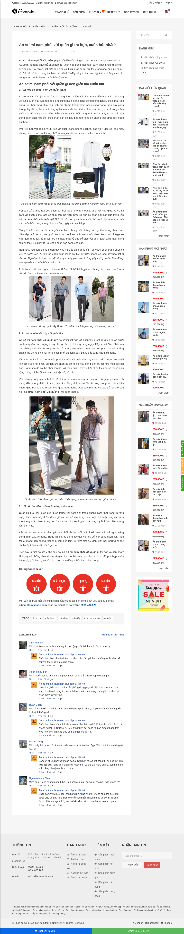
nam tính (108, 618)
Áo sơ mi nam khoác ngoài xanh (159, 332)
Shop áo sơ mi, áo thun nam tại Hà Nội (35, 923)
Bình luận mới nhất (113, 634)
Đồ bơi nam (182, 483)
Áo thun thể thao (77, 873)
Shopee (166, 923)
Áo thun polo (41, 913)
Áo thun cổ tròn (141, 910)
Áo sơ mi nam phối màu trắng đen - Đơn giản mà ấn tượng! (160, 123)
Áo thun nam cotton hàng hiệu (159, 259)
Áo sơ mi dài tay (110, 910)
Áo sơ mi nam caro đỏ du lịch (160, 466)
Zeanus (138, 923)
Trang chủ (62, 12)
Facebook (152, 923)
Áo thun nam (75, 859)
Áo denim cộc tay (56, 910)
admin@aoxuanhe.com (33, 605)
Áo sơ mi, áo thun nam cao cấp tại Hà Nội (62, 654)
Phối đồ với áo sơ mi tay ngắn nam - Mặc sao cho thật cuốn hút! (160, 193)
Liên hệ (49, 3)
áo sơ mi (37, 618)
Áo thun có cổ (27, 913)
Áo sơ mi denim (77, 877)
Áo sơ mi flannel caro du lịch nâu (160, 518)
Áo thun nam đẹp (131, 907)
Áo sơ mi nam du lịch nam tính (87, 133)
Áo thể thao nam (23, 910)
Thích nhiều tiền (38, 671)
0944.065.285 (35, 870)
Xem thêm (163, 236)
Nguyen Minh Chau (40, 778)
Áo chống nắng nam (75, 910)
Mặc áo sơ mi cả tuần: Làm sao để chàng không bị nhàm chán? (160, 145)
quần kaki (63, 618)
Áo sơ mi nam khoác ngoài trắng (159, 306)
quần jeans (50, 618)
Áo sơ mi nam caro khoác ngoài (45, 273)
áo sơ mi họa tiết (92, 618)
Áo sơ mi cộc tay (93, 910)
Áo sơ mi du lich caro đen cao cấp (159, 492)
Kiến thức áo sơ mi (64, 26)
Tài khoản (154, 3)
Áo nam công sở (147, 907)
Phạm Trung (36, 741)
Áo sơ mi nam (76, 854)
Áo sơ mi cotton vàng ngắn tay (160, 357)
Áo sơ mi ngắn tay (57, 913)
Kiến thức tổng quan (155, 57)
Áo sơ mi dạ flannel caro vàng (158, 285)
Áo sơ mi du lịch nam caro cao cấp (159, 415)
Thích (31, 650)
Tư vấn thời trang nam (66, 3)
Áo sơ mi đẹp (115, 907)
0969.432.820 (28, 3)
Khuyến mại (97, 11)
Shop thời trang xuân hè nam (38, 907)
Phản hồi (42, 650)
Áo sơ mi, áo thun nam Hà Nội (66, 907)
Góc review (131, 12)
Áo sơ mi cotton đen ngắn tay (160, 375)
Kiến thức (113, 12)
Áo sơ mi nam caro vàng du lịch (159, 442)
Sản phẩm (79, 12)
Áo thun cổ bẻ (155, 910)
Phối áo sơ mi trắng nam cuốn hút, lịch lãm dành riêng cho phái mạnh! (160, 169)
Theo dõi (132, 864)
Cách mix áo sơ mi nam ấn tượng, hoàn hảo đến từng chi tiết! (160, 101)
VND (167, 3)
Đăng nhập (152, 865)
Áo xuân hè (182, 466)
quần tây (76, 618)
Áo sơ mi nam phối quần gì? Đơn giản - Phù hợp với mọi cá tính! (160, 217)
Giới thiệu (40, 3)
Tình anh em (36, 642)
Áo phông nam (125, 910)
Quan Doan (35, 704)
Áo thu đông (182, 448)
